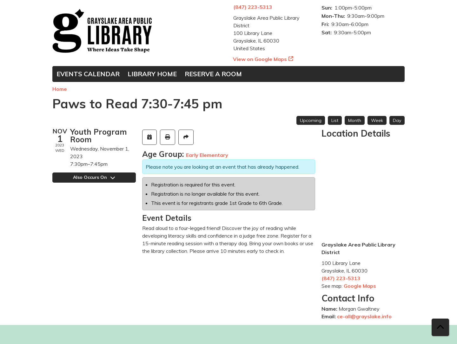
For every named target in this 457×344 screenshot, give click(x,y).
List (334, 120)
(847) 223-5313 (252, 7)
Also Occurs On (94, 177)
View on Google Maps (260, 59)
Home (59, 89)
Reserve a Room (213, 74)
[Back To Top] (440, 327)
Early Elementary (207, 155)
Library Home (152, 74)
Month (354, 120)
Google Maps (360, 286)
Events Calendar (88, 74)
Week (377, 120)
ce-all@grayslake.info (364, 316)
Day (397, 120)
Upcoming (310, 120)
